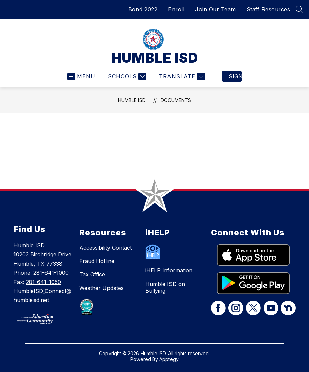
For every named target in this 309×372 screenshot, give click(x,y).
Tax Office (92, 274)
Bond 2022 (143, 9)
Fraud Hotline (96, 261)
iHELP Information (168, 270)
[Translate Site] (181, 76)
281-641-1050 (43, 281)
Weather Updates (101, 288)
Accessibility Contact (105, 247)
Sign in (235, 76)
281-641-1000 (51, 272)
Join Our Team (215, 9)
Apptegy (169, 359)
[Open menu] (81, 76)
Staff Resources (268, 9)
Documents (176, 100)
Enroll (176, 9)
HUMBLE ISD (132, 100)
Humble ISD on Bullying (165, 287)
